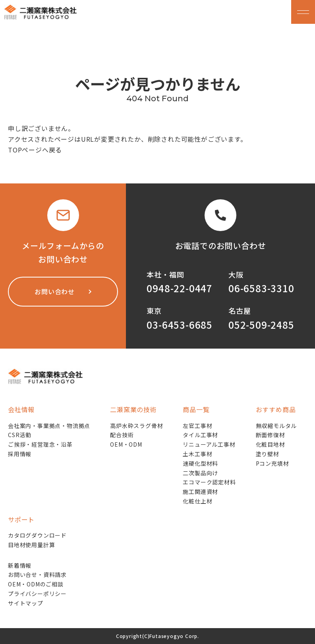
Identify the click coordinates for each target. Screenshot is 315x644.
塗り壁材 (267, 454)
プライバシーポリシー (37, 594)
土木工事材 (197, 454)
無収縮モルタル (276, 426)
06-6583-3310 (261, 288)
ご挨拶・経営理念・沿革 (40, 444)
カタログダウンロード (37, 535)
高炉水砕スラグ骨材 (136, 426)
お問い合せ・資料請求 (37, 574)
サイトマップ (25, 603)
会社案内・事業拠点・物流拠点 (49, 426)
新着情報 (19, 565)
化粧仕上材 (197, 501)
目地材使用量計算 (31, 545)
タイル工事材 (200, 435)
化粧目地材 (270, 444)
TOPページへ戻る (35, 149)
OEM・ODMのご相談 (36, 584)
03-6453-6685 (180, 325)
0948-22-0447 (180, 288)
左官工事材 (197, 426)
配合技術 (121, 435)
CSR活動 (19, 435)
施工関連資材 (200, 492)
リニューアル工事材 (209, 444)
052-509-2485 (261, 325)
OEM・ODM (126, 444)
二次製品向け (200, 473)
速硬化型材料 (200, 463)
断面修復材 (270, 435)
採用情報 (19, 454)
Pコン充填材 (272, 463)
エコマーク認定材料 (209, 482)
